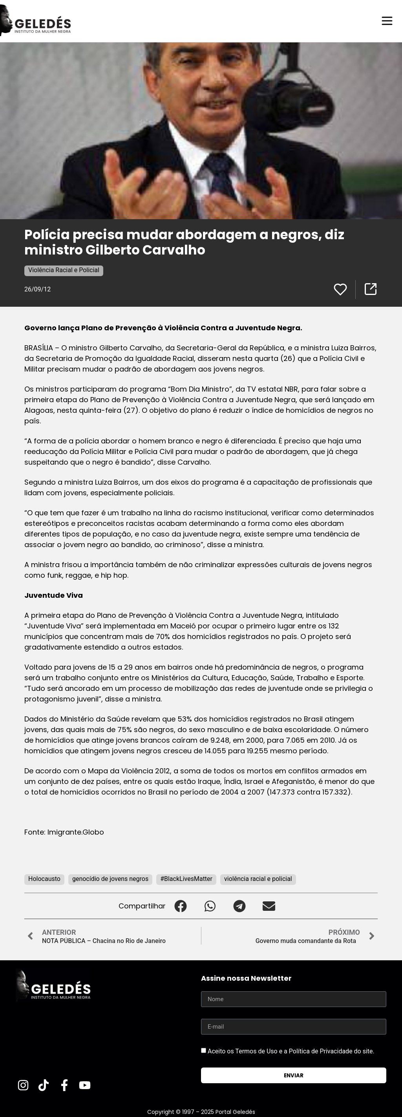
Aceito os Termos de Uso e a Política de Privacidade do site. (291, 1051)
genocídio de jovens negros (110, 878)
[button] (180, 905)
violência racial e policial (258, 878)
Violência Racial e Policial (63, 269)
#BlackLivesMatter (186, 878)
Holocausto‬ (44, 878)
